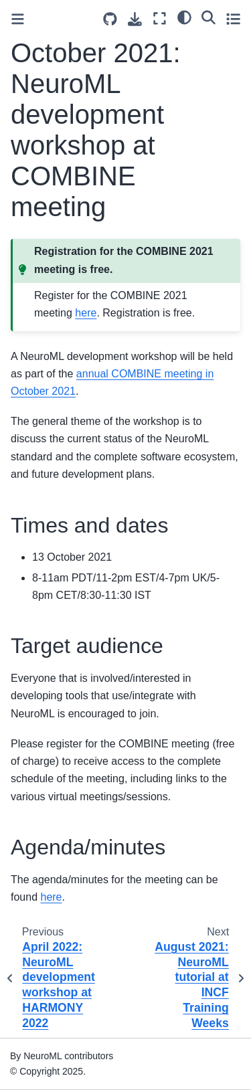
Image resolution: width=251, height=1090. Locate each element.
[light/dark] (184, 16)
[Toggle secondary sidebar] (233, 18)
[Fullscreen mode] (159, 18)
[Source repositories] (110, 19)
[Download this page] (134, 19)
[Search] (208, 16)
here (85, 313)
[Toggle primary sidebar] (17, 19)
